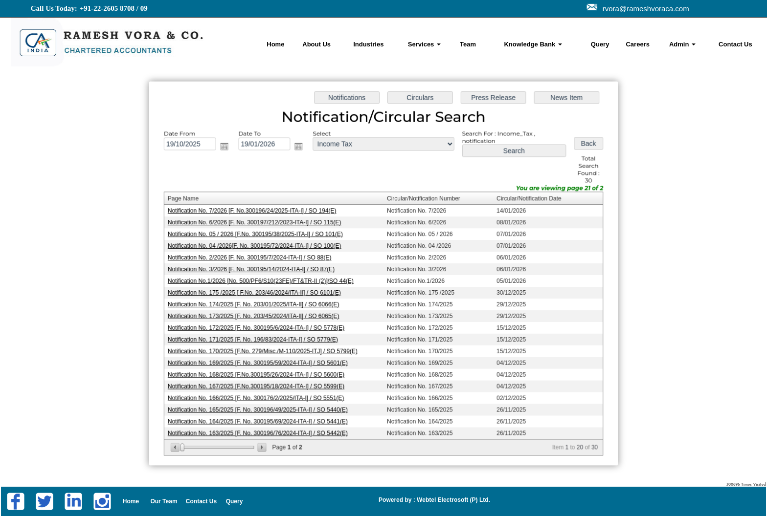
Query (600, 44)
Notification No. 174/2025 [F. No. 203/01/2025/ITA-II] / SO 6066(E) (256, 303)
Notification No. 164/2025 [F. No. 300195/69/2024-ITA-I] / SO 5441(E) (261, 417)
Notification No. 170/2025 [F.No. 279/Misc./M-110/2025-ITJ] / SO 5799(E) (266, 349)
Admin (682, 44)
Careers (637, 44)
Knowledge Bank (533, 44)
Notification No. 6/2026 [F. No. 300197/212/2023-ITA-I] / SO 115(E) (257, 223)
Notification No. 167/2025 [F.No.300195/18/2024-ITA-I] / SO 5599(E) (259, 383)
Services (424, 44)
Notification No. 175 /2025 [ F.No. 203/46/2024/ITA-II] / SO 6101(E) (257, 292)
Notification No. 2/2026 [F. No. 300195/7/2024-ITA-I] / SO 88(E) (253, 257)
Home (275, 44)
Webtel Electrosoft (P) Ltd (452, 499)
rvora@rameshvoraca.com (644, 8)
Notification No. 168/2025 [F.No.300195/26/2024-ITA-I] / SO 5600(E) (259, 372)
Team (468, 44)
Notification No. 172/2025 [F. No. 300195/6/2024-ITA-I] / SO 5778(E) (259, 326)
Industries (368, 44)
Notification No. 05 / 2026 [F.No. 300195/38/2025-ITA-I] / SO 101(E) (258, 235)
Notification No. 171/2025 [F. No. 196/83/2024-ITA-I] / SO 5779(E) (256, 337)
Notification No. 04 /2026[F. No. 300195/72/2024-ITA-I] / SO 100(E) (257, 246)
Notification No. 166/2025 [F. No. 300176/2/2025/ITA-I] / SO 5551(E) (259, 395)
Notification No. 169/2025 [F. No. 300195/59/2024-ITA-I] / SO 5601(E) (261, 360)
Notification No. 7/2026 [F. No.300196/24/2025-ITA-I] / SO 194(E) (255, 212)
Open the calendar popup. (228, 149)
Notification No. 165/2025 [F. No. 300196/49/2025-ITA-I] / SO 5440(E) (261, 406)
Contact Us (735, 44)
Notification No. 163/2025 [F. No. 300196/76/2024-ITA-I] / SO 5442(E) (261, 429)
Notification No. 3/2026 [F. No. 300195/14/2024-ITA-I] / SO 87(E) (254, 269)
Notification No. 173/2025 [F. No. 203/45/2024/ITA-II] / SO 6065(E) (256, 315)
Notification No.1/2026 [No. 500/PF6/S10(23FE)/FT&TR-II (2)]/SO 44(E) (264, 280)
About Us (316, 44)
